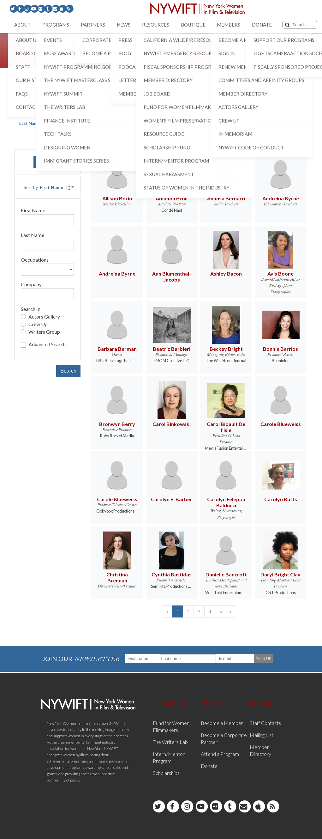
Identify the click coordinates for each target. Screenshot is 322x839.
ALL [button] (161, 134)
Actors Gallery (44, 316)
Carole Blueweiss (280, 424)
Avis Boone (280, 274)
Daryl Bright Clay (280, 574)
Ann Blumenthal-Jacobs (171, 277)
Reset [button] (47, 162)
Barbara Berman (117, 349)
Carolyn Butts (280, 499)
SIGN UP (263, 658)
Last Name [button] (30, 123)
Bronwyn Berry (117, 424)
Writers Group (44, 332)
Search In (30, 309)
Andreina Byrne (280, 198)
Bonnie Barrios (280, 349)
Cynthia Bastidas (172, 574)
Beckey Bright (226, 349)
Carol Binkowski (171, 424)
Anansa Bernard (226, 198)
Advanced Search (47, 344)
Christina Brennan (117, 577)
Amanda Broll (172, 198)
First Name (33, 210)
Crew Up (38, 324)
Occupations (35, 260)
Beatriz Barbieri (171, 349)
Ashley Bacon (226, 274)
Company (31, 284)
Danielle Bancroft (226, 574)
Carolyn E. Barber (171, 499)
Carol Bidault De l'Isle (226, 427)
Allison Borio (117, 198)
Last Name (32, 235)
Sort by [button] (47, 187)
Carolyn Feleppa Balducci (226, 502)
